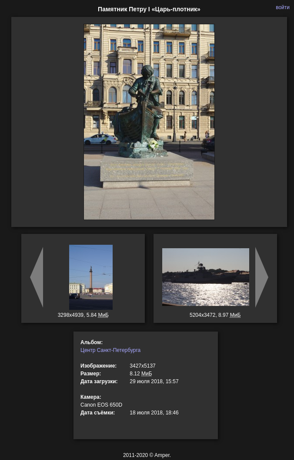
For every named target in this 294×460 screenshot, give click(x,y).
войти (283, 7)
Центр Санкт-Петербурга (110, 350)
